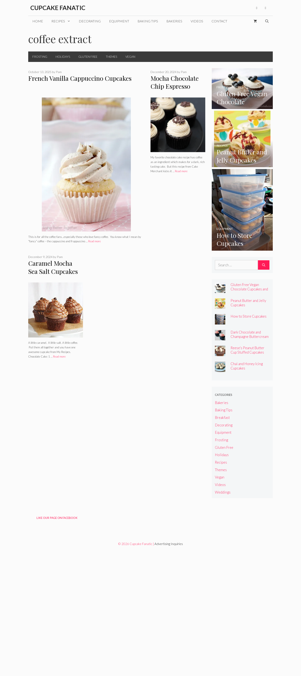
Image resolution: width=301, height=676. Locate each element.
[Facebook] (256, 8)
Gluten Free (87, 56)
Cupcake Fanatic (57, 7)
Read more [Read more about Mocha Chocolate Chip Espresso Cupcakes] (181, 171)
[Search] (264, 265)
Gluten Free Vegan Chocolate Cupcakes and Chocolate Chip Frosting (249, 289)
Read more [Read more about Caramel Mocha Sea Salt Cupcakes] (59, 356)
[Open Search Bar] (267, 21)
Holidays (63, 56)
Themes (111, 56)
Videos (197, 21)
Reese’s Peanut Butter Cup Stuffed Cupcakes (247, 350)
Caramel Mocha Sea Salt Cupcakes (53, 267)
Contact (219, 21)
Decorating (90, 21)
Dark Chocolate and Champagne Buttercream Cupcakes (250, 336)
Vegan (130, 56)
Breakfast (222, 417)
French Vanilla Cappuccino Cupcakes (79, 78)
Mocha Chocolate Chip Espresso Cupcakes (174, 86)
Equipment (119, 21)
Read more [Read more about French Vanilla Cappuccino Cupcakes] (94, 241)
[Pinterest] (265, 8)
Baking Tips (148, 21)
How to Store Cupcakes (249, 316)
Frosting (39, 56)
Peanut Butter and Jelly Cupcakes (248, 302)
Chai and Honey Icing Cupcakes (247, 366)
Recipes (63, 21)
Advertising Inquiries (168, 544)
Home (37, 21)
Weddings (223, 492)
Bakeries (174, 21)
